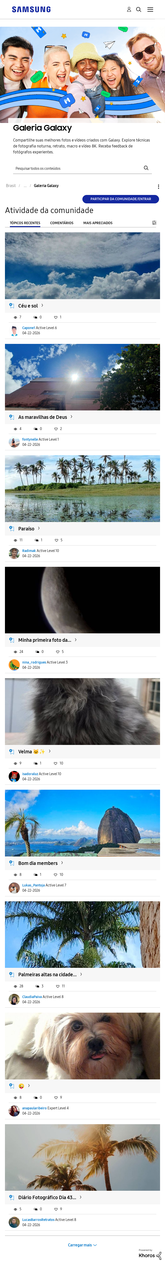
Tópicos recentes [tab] (25, 223)
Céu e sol (28, 306)
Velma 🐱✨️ (31, 752)
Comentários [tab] (61, 223)
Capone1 (28, 328)
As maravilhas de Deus (42, 417)
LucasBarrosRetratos (38, 1220)
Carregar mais (80, 1245)
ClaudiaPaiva (32, 997)
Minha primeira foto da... (44, 640)
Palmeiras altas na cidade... (47, 974)
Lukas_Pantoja (33, 885)
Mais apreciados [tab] (98, 223)
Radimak (29, 551)
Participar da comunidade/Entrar (121, 199)
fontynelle (30, 439)
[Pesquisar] (82, 168)
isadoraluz (30, 774)
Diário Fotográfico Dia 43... (47, 1197)
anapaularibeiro (34, 1108)
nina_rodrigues (34, 662)
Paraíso (26, 529)
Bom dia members (38, 863)
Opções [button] (150, 186)
